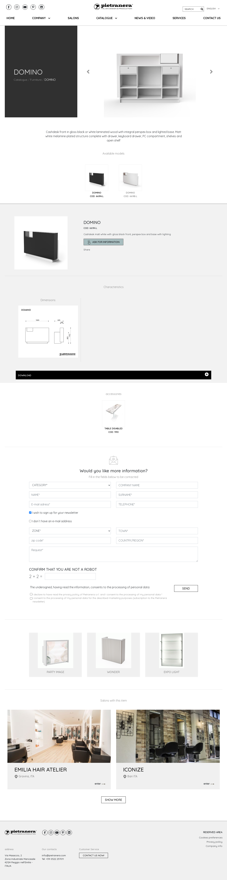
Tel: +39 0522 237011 (53, 859)
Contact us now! (93, 855)
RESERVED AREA (212, 832)
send (186, 588)
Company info (214, 846)
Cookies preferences (210, 837)
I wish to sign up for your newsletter (55, 512)
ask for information (103, 242)
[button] (88, 71)
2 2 (35, 576)
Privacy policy (214, 841)
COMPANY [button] (41, 18)
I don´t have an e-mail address (52, 521)
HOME (11, 18)
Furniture (36, 79)
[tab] (97, 181)
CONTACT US (212, 18)
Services (179, 18)
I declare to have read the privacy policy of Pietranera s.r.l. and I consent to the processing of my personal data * (97, 594)
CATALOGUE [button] (106, 18)
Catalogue (20, 79)
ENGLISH (213, 8)
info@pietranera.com (54, 855)
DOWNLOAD (113, 374)
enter (100, 784)
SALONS (73, 18)
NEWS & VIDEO (145, 18)
